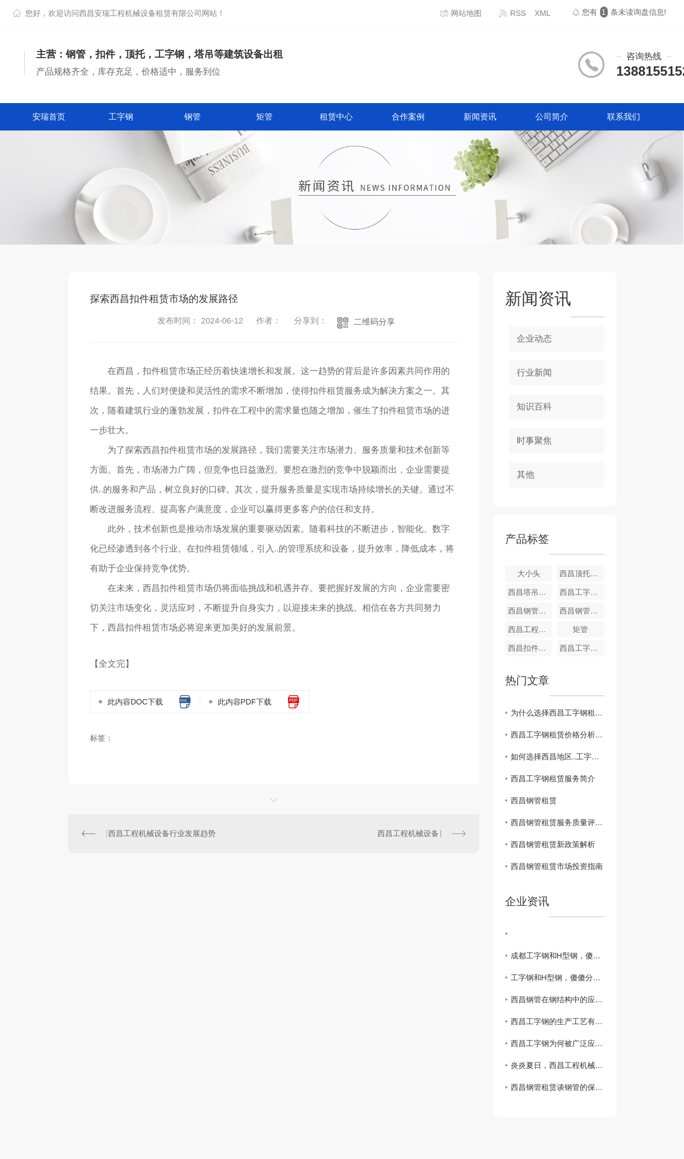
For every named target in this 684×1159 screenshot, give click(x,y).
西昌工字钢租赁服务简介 (553, 778)
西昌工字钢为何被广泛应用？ (557, 1043)
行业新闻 (534, 372)
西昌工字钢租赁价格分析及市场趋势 (557, 734)
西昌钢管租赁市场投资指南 (557, 866)
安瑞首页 (48, 116)
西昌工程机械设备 (408, 833)
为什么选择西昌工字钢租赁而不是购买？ (557, 712)
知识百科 (534, 406)
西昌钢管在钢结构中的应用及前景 (557, 999)
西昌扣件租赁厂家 (530, 648)
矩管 (264, 116)
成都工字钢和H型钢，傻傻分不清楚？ (557, 955)
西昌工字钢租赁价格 (581, 592)
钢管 (192, 116)
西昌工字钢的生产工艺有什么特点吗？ (557, 1021)
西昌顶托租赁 (581, 573)
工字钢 (121, 116)
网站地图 (466, 13)
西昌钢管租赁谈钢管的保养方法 (557, 1087)
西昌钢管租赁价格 (581, 610)
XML (543, 13)
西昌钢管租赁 (534, 800)
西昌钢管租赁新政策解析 (553, 844)
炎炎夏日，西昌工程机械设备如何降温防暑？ (557, 1065)
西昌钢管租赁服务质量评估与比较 (557, 822)
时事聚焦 (534, 440)
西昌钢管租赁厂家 (530, 610)
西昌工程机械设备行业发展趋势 (162, 833)
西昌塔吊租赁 (530, 592)
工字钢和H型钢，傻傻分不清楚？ (557, 977)
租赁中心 (336, 116)
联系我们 (623, 116)
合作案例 (408, 116)
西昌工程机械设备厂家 (530, 629)
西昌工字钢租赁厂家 (581, 648)
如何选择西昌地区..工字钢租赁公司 (557, 756)
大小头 (528, 573)
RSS (518, 13)
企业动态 (534, 338)
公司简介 (551, 116)
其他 (525, 474)
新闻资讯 (479, 116)
